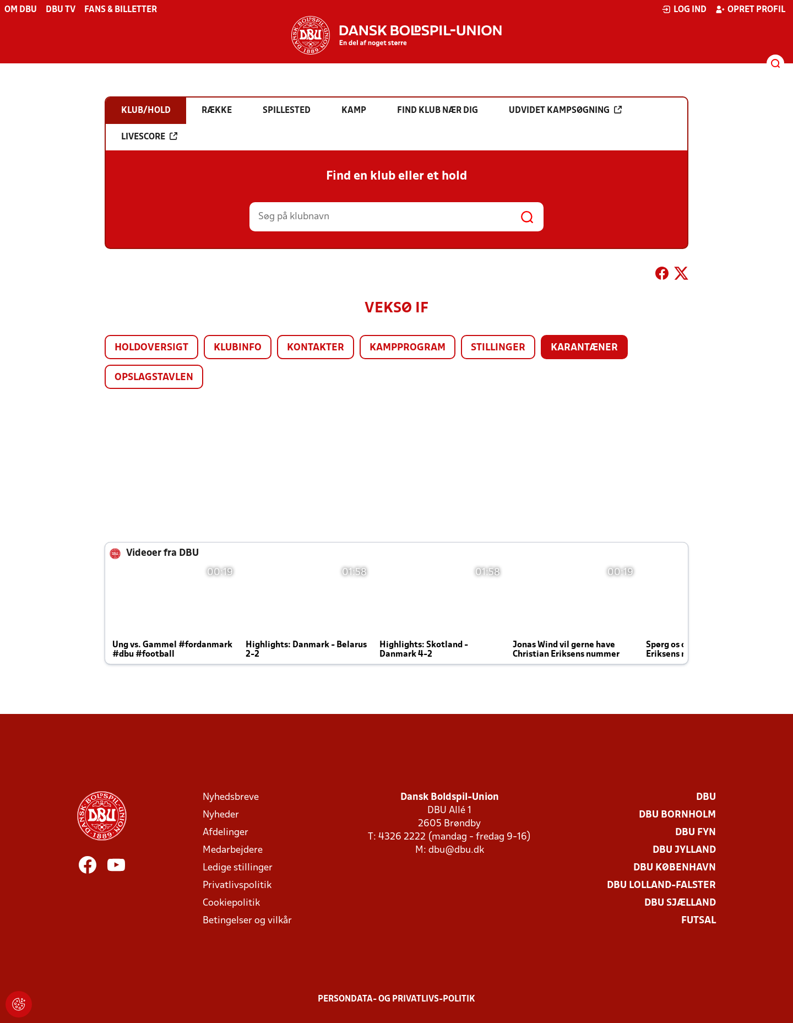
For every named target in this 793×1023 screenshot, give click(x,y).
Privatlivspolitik (237, 885)
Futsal (698, 920)
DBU (706, 797)
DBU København (674, 868)
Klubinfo (238, 348)
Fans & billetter (120, 10)
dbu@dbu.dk (456, 850)
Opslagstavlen (154, 377)
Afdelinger (225, 832)
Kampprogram (408, 348)
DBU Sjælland (680, 903)
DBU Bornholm (677, 815)
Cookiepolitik (231, 903)
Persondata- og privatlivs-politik (396, 999)
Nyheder (221, 815)
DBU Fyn (695, 832)
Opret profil (750, 9)
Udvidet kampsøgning (565, 110)
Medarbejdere (233, 850)
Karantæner (584, 348)
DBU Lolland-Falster (661, 885)
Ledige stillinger (238, 868)
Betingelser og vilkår (247, 920)
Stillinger (498, 348)
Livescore (149, 136)
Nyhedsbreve (231, 797)
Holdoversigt (151, 348)
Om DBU (20, 10)
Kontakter (315, 348)
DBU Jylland (684, 850)
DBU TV (60, 10)
